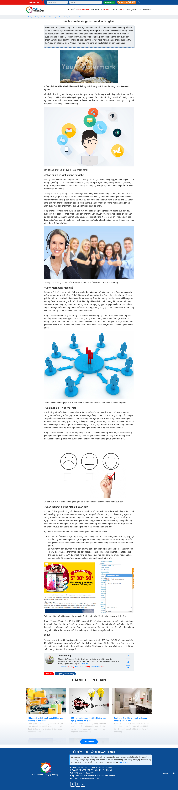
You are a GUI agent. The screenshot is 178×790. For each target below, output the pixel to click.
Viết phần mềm (145, 10)
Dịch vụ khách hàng (66, 674)
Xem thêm (123, 762)
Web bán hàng (100, 10)
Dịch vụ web (131, 10)
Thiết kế (80, 10)
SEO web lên (117, 10)
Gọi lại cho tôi (109, 2)
